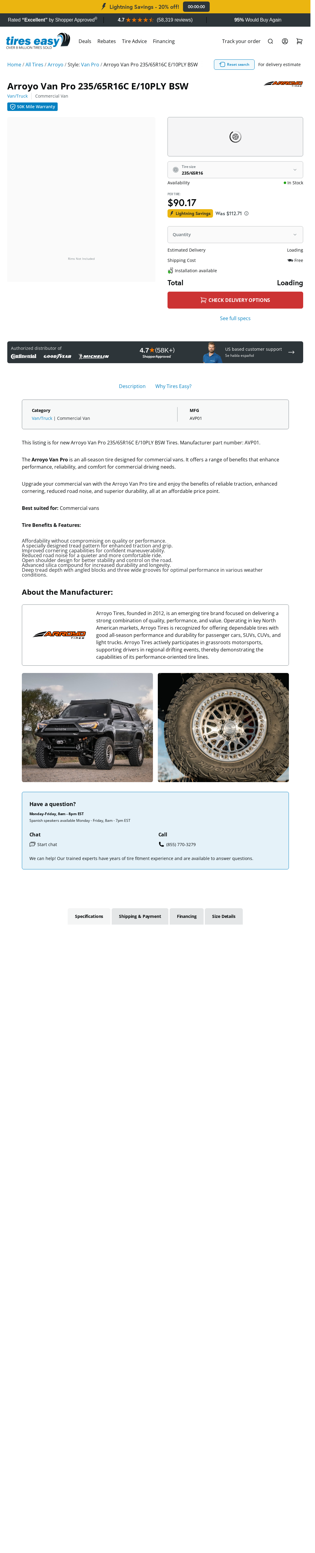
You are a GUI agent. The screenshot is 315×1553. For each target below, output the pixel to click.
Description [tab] (132, 386)
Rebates (106, 41)
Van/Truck (17, 96)
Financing (164, 41)
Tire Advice (134, 41)
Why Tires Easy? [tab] (173, 386)
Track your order (241, 41)
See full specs (235, 318)
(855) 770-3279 (177, 844)
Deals (85, 41)
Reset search (234, 65)
